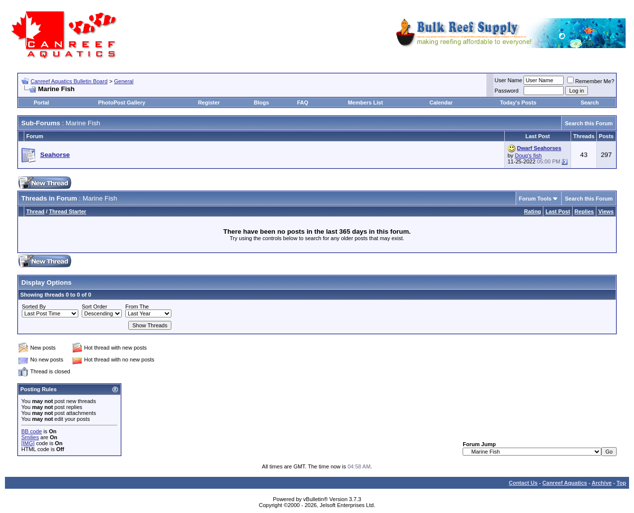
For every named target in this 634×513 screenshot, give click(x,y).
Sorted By (34, 306)
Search (590, 102)
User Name (509, 80)
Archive (602, 483)
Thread (35, 211)
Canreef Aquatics (564, 483)
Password (507, 91)
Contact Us (523, 483)
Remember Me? (590, 81)
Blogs (261, 102)
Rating (532, 211)
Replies (584, 211)
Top (621, 483)
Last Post (557, 211)
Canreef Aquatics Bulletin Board (69, 81)
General (123, 81)
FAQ (303, 102)
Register (209, 102)
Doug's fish (528, 155)
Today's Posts (518, 102)
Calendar (441, 102)
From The (137, 306)
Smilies (30, 437)
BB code (31, 431)
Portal (41, 102)
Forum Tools (535, 199)
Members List (365, 102)
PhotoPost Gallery (121, 102)
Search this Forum (589, 123)
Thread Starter (67, 211)
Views (606, 211)
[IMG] (28, 443)
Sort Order (94, 306)
